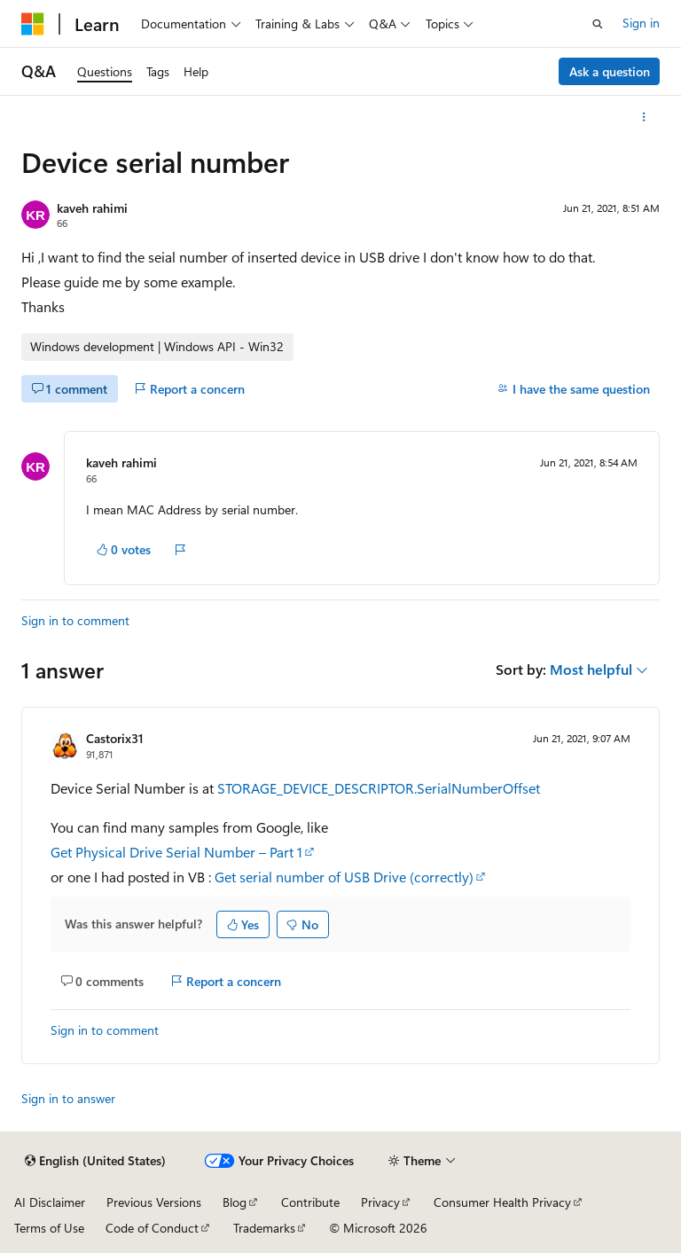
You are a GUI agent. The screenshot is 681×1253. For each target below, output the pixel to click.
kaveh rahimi (92, 208)
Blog (235, 1202)
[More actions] (644, 117)
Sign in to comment (75, 620)
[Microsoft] (32, 23)
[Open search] (597, 24)
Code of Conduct (152, 1227)
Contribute (310, 1202)
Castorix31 (115, 738)
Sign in (641, 22)
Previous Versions (153, 1202)
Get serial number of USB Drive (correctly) (344, 876)
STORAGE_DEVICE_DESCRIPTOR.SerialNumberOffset (378, 788)
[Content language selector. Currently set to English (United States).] (95, 1161)
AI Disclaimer (49, 1202)
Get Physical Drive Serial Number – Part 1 (176, 851)
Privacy (380, 1202)
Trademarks (264, 1227)
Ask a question (609, 71)
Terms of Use (49, 1227)
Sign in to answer (68, 1098)
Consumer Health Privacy (502, 1202)
